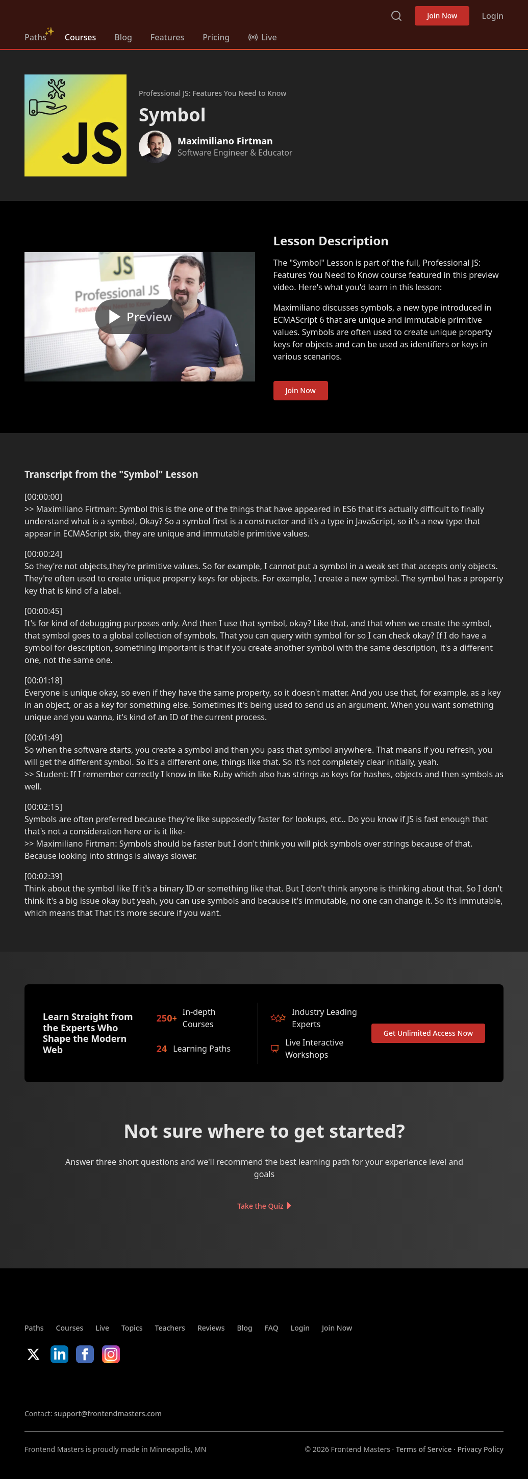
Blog (123, 37)
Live (102, 1328)
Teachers (170, 1328)
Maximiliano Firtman (225, 141)
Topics (132, 1328)
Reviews (211, 1328)
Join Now (442, 15)
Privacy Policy (481, 1449)
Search (396, 16)
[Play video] (139, 316)
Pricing (216, 37)
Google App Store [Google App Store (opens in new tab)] (128, 1385)
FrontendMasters (78, 13)
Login (493, 15)
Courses (80, 37)
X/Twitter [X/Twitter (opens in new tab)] (33, 1354)
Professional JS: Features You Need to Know (212, 93)
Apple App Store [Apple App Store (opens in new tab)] (55, 1385)
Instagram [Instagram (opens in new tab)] (111, 1354)
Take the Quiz (260, 1206)
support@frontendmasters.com (108, 1413)
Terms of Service (423, 1449)
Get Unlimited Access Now (428, 1033)
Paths (35, 37)
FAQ (272, 1328)
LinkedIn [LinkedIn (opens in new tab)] (59, 1354)
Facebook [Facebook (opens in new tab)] (85, 1354)
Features (167, 37)
